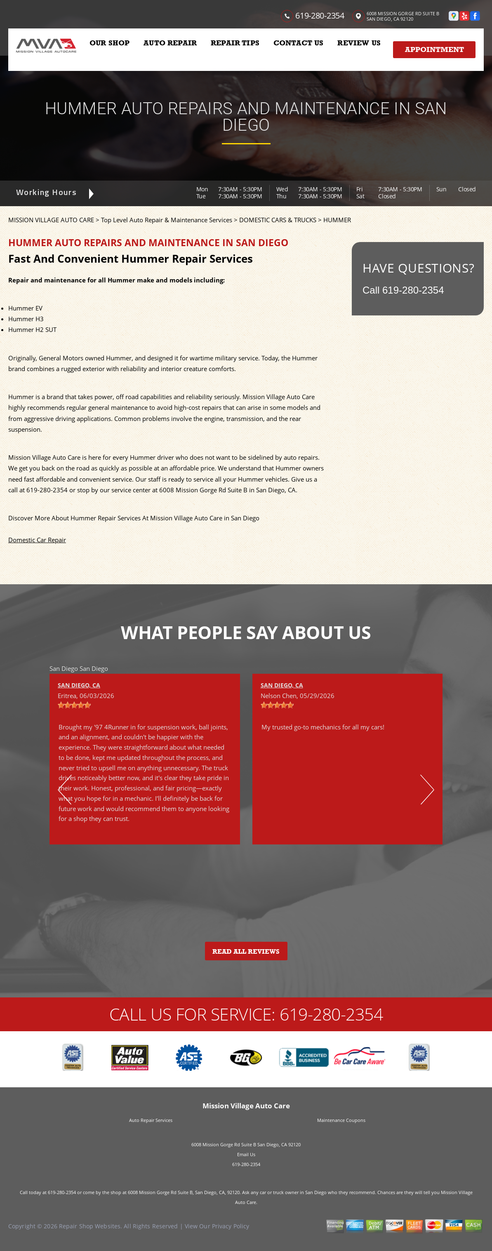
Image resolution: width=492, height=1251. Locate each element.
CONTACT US (298, 42)
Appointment (434, 49)
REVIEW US (359, 42)
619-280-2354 (319, 15)
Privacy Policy (231, 1226)
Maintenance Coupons (341, 1120)
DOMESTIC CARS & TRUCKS (277, 220)
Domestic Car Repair (37, 540)
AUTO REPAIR (170, 42)
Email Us (246, 1154)
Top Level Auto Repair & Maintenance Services (166, 220)
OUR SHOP (109, 42)
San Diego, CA (79, 685)
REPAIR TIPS (235, 42)
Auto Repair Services (150, 1120)
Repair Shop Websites (89, 1226)
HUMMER (337, 220)
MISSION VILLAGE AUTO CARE (51, 220)
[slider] (74, 705)
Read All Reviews (246, 952)
